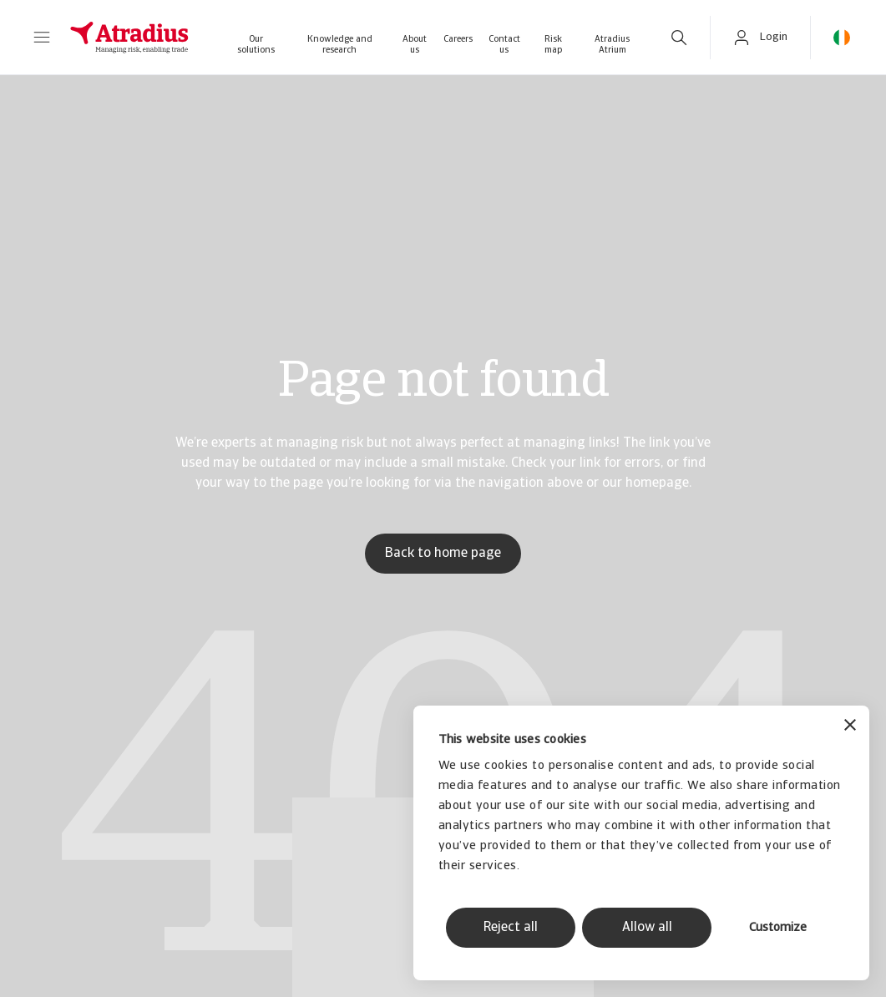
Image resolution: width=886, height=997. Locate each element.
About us (414, 45)
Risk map (553, 45)
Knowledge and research (339, 45)
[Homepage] (129, 37)
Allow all (647, 927)
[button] (41, 37)
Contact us (504, 45)
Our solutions (256, 45)
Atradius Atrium (612, 45)
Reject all (511, 927)
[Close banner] (850, 727)
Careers (458, 39)
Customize (778, 928)
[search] (679, 38)
